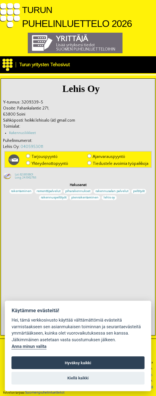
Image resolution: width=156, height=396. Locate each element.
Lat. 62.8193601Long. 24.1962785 (25, 176)
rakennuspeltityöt (53, 198)
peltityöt (139, 191)
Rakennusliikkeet (22, 133)
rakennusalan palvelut (111, 191)
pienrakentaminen (84, 198)
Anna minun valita (28, 346)
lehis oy (109, 198)
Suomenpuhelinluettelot (45, 392)
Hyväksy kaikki (78, 363)
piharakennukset (77, 191)
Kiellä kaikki (78, 378)
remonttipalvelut (48, 191)
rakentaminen (21, 191)
